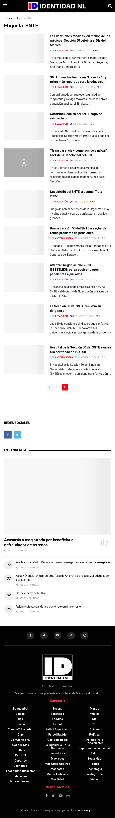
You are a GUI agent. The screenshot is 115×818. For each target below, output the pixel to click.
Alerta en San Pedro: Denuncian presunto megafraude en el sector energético (63, 562)
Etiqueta (20, 18)
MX (94, 719)
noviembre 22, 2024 (82, 279)
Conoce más (20, 745)
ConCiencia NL (20, 740)
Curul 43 (20, 755)
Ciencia (21, 724)
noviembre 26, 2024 (87, 238)
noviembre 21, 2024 (82, 316)
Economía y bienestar (20, 771)
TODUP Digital (85, 810)
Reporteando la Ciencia (94, 748)
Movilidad (57, 779)
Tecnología (94, 769)
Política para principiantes (94, 741)
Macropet (57, 758)
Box (20, 719)
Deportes (20, 760)
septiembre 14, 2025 (82, 87)
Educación (21, 776)
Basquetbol (20, 708)
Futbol (57, 724)
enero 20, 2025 (79, 201)
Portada (8, 18)
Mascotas (57, 769)
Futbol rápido (57, 734)
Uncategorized (94, 774)
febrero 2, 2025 (79, 160)
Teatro (94, 764)
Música (94, 714)
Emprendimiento (20, 781)
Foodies (57, 719)
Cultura (20, 750)
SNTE (31, 18)
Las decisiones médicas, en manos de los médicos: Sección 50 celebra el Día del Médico (80, 40)
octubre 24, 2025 (80, 50)
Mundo (94, 708)
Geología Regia (57, 740)
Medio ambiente (57, 774)
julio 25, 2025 (79, 124)
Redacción (61, 50)
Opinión (94, 729)
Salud (94, 753)
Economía (20, 766)
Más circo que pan (57, 764)
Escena (57, 708)
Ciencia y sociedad (20, 729)
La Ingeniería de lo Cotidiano (57, 747)
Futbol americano (57, 729)
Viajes (94, 779)
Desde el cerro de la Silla (30, 593)
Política (94, 734)
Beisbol (21, 714)
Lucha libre (57, 753)
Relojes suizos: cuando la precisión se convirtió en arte (48, 606)
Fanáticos (57, 714)
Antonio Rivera (64, 238)
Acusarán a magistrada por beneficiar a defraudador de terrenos (38, 542)
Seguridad (94, 758)
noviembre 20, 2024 (87, 357)
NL (94, 724)
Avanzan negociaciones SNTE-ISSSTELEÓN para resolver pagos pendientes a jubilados (74, 269)
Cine (21, 734)
